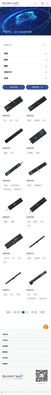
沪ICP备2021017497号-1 (23, 392)
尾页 (42, 313)
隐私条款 (48, 392)
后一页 (34, 313)
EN (35, 3)
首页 (8, 313)
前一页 (17, 313)
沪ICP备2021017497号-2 (35, 392)
